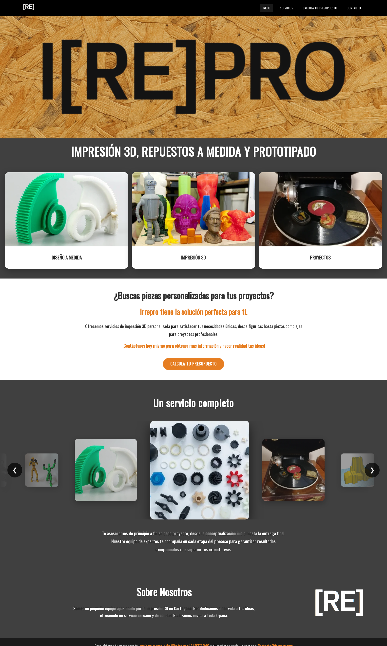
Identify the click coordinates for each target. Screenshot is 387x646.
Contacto (354, 7)
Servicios (286, 7)
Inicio (266, 7)
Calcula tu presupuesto (320, 7)
